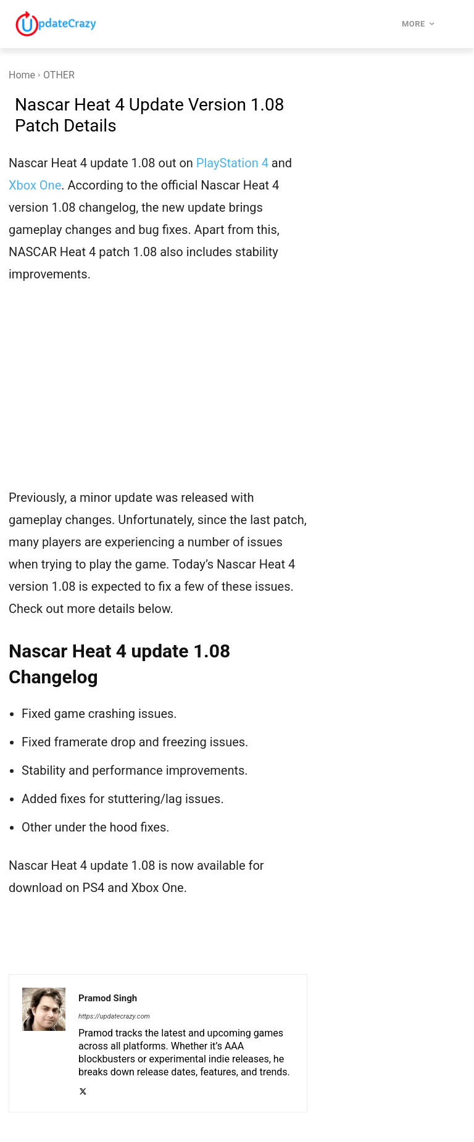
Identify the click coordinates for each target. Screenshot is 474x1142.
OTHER (59, 75)
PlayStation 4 (232, 163)
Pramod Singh (107, 998)
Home (22, 75)
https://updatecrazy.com (114, 1016)
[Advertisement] (158, 393)
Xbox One (35, 185)
